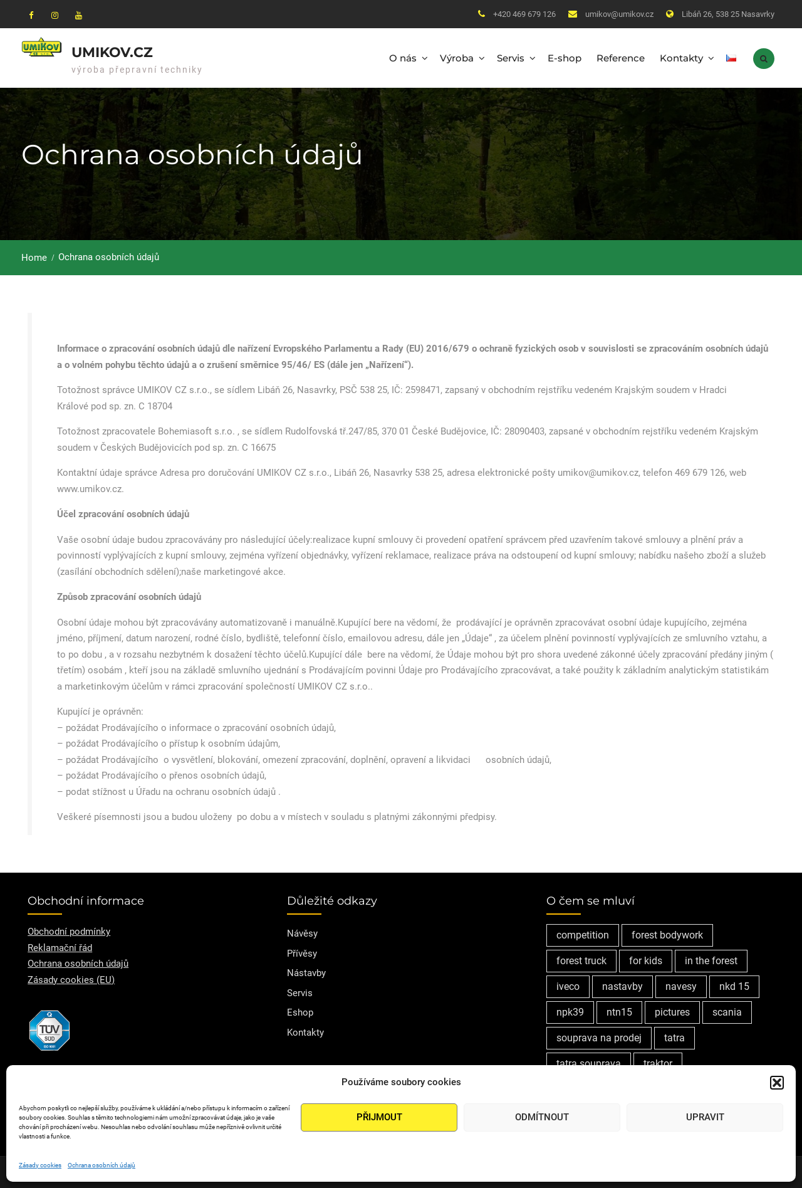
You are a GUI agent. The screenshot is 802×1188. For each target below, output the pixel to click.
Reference (620, 57)
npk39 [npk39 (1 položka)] (570, 1010)
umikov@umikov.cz (619, 14)
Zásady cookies (40, 1165)
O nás (403, 57)
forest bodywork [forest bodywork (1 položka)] (667, 933)
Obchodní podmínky (69, 929)
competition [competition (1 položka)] (582, 933)
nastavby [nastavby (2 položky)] (622, 985)
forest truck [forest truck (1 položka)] (581, 959)
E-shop (564, 57)
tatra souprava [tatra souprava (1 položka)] (588, 1062)
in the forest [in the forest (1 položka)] (711, 959)
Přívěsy (302, 951)
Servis (510, 57)
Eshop (300, 1010)
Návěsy (302, 931)
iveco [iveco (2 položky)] (568, 985)
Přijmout (379, 1117)
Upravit (705, 1117)
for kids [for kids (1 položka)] (645, 959)
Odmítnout (542, 1117)
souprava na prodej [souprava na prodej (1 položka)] (599, 1036)
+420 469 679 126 (524, 14)
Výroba (457, 57)
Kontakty (681, 57)
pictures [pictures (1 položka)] (672, 1010)
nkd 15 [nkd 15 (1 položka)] (734, 985)
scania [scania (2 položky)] (727, 1010)
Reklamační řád (60, 945)
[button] (777, 1082)
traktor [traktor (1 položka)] (657, 1062)
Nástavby (306, 971)
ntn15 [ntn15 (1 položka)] (619, 1010)
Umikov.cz (112, 51)
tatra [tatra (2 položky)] (674, 1036)
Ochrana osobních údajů (101, 1165)
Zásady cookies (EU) (71, 977)
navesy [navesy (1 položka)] (681, 985)
